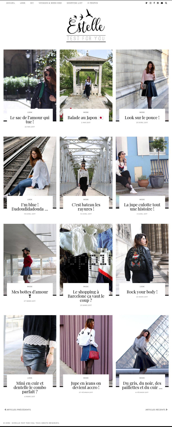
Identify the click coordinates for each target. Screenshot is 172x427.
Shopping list (75, 3)
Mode (86, 112)
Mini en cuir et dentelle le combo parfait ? (30, 387)
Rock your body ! (142, 292)
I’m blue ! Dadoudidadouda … (30, 207)
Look (22, 3)
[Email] (162, 3)
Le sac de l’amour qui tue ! (29, 119)
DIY (32, 3)
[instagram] (151, 3)
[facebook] (154, 3)
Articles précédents (18, 409)
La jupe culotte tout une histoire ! (142, 207)
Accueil (10, 3)
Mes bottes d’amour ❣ (30, 294)
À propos (93, 3)
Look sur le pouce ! (142, 117)
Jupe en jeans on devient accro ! (86, 385)
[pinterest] (158, 3)
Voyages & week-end (50, 3)
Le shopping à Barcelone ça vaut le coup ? (86, 296)
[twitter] (147, 3)
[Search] (166, 3)
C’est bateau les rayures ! (86, 207)
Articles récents (157, 409)
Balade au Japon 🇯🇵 (86, 117)
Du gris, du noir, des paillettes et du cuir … (142, 385)
